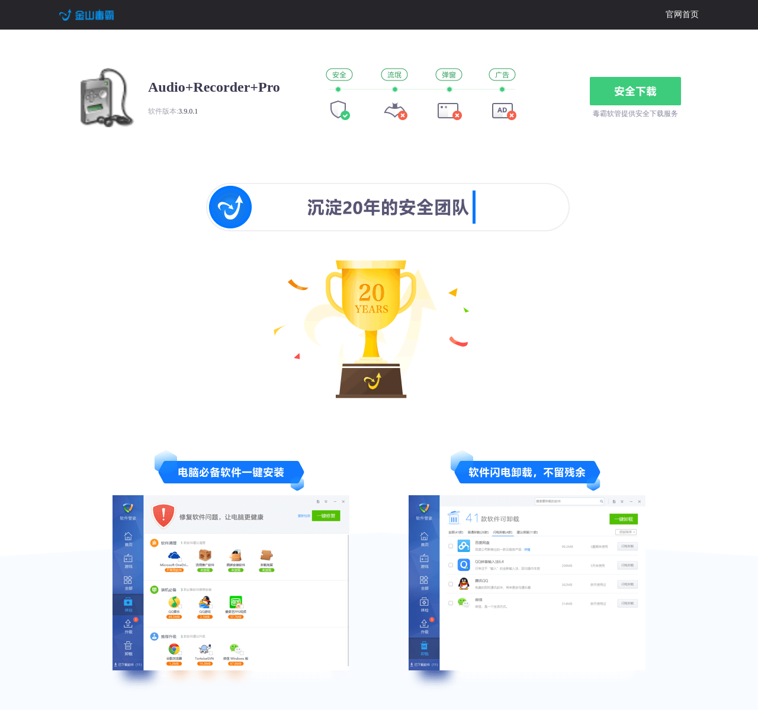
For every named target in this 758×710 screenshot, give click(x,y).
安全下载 (635, 91)
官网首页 (682, 14)
